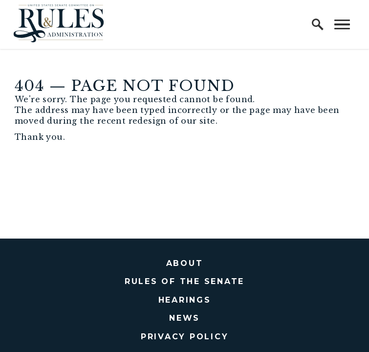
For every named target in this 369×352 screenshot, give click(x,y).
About (184, 263)
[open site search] (317, 24)
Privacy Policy (185, 336)
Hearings (184, 300)
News (184, 318)
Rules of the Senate (184, 281)
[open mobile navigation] (342, 24)
